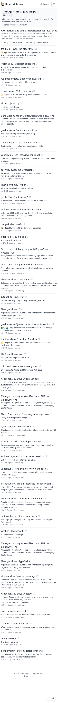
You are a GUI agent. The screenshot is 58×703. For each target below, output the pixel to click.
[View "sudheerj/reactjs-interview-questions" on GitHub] (43, 209)
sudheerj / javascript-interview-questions (22, 456)
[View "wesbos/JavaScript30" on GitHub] (26, 531)
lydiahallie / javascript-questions (18, 63)
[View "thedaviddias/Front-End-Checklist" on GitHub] (39, 339)
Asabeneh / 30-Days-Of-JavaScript (19, 378)
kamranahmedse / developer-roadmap (21, 441)
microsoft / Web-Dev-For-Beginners (20, 366)
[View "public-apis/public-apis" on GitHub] (28, 237)
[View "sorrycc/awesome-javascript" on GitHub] (33, 170)
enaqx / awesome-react (13, 611)
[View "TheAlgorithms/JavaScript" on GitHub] (38, 12)
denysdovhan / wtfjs (11, 224)
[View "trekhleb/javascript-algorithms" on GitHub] (36, 49)
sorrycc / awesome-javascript (16, 169)
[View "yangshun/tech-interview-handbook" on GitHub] (42, 155)
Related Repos (14, 4)
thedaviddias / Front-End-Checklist (19, 339)
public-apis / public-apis (13, 236)
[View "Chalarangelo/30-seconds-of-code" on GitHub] (40, 142)
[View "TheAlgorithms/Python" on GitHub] (28, 185)
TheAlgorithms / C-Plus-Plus (16, 279)
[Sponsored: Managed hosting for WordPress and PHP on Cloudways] (29, 401)
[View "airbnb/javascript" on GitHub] (22, 103)
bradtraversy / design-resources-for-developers (26, 483)
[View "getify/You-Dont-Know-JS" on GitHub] (30, 197)
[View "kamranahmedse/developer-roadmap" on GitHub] (44, 441)
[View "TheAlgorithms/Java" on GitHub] (25, 354)
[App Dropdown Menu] (54, 4)
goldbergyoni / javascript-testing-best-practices (26, 324)
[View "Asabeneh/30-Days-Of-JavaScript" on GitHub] (38, 379)
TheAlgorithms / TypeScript (15, 561)
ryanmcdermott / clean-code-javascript (21, 78)
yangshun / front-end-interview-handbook (23, 468)
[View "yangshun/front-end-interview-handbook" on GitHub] (47, 469)
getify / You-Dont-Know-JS (14, 197)
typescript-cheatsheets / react (17, 426)
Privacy (25, 676)
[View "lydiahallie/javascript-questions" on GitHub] (37, 64)
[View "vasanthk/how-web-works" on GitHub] (31, 623)
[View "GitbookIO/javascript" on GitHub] (26, 297)
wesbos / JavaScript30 (12, 530)
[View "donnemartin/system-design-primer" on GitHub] (42, 651)
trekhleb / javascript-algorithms (18, 48)
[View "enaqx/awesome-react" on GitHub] (27, 611)
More (7, 15)
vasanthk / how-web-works (15, 623)
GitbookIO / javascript (12, 296)
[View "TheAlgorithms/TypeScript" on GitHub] (32, 561)
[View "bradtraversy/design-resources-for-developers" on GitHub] (53, 484)
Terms (33, 676)
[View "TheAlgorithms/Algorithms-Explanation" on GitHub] (45, 499)
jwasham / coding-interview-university (21, 264)
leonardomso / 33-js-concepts (17, 91)
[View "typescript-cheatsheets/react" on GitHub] (34, 426)
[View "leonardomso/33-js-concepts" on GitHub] (34, 91)
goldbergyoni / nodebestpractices (19, 130)
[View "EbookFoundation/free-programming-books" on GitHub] (51, 414)
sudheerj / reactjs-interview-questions (21, 209)
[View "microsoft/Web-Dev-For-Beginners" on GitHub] (40, 366)
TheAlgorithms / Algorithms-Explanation (22, 498)
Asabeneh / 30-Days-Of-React (16, 593)
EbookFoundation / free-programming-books (25, 414)
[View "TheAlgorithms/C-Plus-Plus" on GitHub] (32, 279)
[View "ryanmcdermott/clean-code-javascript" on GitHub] (44, 79)
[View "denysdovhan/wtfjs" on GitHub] (24, 224)
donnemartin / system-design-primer (21, 650)
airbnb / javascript (10, 103)
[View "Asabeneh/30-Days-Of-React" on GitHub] (34, 594)
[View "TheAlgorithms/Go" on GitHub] (23, 309)
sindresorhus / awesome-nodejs (18, 576)
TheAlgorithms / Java (12, 354)
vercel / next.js (8, 638)
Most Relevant (16, 43)
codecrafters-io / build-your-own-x (19, 516)
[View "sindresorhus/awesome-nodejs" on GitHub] (37, 576)
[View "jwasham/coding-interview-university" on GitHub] (43, 264)
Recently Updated (41, 43)
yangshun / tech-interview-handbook (20, 154)
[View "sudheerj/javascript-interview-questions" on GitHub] (46, 456)
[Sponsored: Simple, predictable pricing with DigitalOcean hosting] (29, 253)
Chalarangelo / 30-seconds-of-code (19, 142)
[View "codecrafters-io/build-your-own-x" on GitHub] (39, 516)
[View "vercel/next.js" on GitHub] (18, 638)
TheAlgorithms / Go (11, 309)
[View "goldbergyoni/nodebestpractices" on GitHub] (38, 130)
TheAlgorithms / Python (13, 184)
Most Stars (29, 43)
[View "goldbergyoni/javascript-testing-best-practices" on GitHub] (53, 324)
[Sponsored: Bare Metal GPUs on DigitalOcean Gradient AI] (29, 119)
